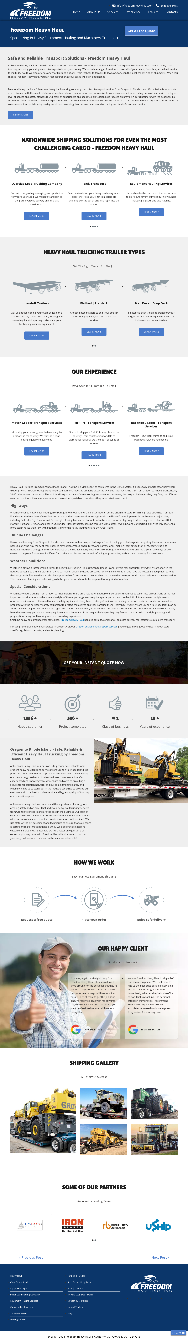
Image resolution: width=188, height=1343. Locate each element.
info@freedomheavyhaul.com (134, 5)
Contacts (172, 12)
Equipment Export (19, 1288)
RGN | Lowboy (75, 1288)
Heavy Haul (16, 1276)
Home (76, 12)
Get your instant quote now (94, 662)
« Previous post (31, 1257)
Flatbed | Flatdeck (77, 1276)
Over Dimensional (19, 1282)
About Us (93, 12)
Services (113, 12)
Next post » (160, 1257)
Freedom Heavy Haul (72, 620)
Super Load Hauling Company (25, 1295)
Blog (70, 1314)
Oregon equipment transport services (97, 626)
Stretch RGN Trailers (78, 1301)
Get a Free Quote (141, 31)
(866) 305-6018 (169, 5)
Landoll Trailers (75, 1307)
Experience (133, 12)
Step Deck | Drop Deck (79, 1282)
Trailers (153, 12)
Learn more (20, 114)
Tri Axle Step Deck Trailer (80, 1295)
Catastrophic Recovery (21, 1307)
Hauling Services (18, 1320)
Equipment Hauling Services (24, 1301)
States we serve (18, 1314)
